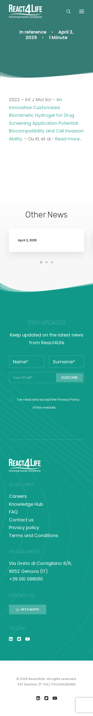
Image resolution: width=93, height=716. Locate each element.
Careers (18, 496)
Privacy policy (24, 527)
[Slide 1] (41, 262)
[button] (81, 11)
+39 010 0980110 (26, 579)
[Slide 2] (46, 262)
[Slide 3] (52, 262)
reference (35, 32)
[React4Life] (25, 11)
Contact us (21, 520)
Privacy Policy (68, 399)
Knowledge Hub (26, 504)
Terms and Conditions (33, 535)
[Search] (66, 11)
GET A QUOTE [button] (27, 609)
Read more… (68, 139)
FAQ (13, 512)
